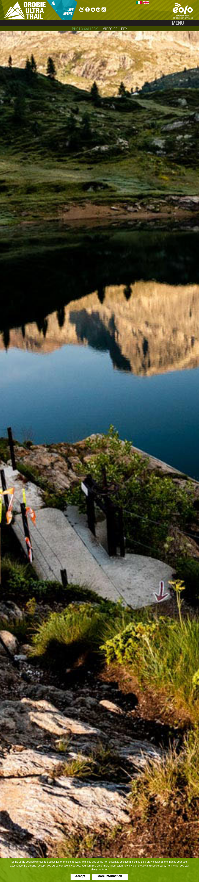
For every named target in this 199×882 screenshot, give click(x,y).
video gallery (115, 29)
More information (110, 876)
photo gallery (85, 29)
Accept (80, 876)
